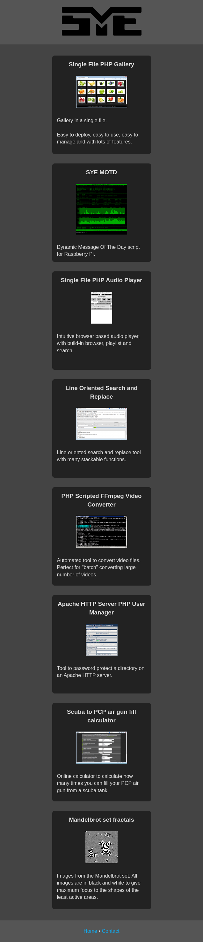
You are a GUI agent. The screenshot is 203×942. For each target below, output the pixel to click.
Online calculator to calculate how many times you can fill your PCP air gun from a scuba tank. (101, 750)
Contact (111, 931)
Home (90, 931)
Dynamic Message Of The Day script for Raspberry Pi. (101, 212)
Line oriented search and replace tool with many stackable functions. (101, 423)
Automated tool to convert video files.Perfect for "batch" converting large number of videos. (101, 534)
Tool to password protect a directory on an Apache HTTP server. (101, 639)
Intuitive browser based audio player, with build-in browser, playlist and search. (101, 314)
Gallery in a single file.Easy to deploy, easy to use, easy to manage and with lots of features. (101, 102)
